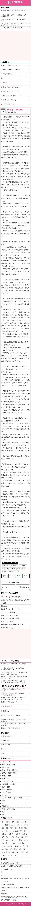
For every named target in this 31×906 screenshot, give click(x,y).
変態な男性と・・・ (7, 711)
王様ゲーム (24, 852)
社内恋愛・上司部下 (9, 784)
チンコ (6, 568)
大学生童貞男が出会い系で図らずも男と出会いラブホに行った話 (15, 898)
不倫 (13, 837)
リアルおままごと (6, 74)
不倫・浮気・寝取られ (10, 770)
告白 (17, 852)
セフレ (8, 840)
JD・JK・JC (6, 762)
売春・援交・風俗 (8, 809)
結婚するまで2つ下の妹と (9, 615)
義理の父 (3, 834)
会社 (7, 828)
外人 (3, 812)
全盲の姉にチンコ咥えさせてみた (12, 624)
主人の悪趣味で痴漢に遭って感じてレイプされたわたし (13, 724)
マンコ (13, 568)
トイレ (9, 831)
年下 (2, 840)
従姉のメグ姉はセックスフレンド (11, 87)
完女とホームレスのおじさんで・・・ (12, 728)
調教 (8, 822)
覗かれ (3, 822)
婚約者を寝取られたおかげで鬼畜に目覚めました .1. (13, 720)
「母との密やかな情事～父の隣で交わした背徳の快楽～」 (13, 15)
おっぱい (6, 565)
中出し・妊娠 (7, 789)
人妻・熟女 (6, 778)
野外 (20, 828)
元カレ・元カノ (7, 776)
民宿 (21, 831)
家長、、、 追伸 (7, 621)
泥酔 (3, 801)
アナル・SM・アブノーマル (12, 798)
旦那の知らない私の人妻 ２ (9, 91)
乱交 (3, 803)
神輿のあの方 (23, 587)
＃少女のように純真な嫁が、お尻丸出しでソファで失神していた (13, 668)
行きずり (14, 840)
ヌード (3, 852)
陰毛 (20, 849)
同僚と (3, 749)
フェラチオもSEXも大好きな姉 (10, 69)
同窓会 (26, 828)
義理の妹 (24, 834)
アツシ (8, 587)
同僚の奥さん (5, 740)
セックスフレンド (8, 781)
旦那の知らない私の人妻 (8, 100)
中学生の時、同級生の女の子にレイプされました (13, 664)
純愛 (13, 852)
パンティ (3, 846)
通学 (16, 828)
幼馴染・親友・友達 (9, 773)
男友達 (20, 840)
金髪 (17, 822)
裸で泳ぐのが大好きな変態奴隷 (10, 715)
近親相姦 (15, 562)
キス (18, 843)
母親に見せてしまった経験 (10, 618)
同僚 (17, 837)
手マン (8, 843)
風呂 (17, 571)
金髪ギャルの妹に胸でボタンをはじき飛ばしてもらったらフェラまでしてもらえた (13, 681)
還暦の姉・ (5, 606)
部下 (26, 837)
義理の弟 (17, 834)
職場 (11, 828)
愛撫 (23, 843)
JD (21, 825)
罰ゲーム (13, 855)
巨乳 (11, 849)
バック (13, 843)
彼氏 (2, 837)
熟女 (22, 822)
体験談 (27, 846)
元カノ (8, 837)
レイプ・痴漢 (7, 792)
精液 (11, 571)
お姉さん (23, 565)
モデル (13, 825)
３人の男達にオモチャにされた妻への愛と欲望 (13, 20)
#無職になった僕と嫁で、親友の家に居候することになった (14, 677)
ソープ (22, 846)
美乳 (15, 849)
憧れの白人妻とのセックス (9, 65)
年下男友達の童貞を (7, 884)
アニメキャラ (5, 855)
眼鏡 (16, 846)
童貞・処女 (6, 787)
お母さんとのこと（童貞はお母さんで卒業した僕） (15, 601)
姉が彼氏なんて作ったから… (11, 609)
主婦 (18, 825)
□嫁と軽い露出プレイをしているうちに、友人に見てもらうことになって (14, 24)
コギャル (26, 825)
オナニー (6, 562)
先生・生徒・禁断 (8, 765)
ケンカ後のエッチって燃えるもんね (11, 27)
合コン (3, 831)
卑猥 (8, 852)
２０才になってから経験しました (11, 95)
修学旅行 (15, 831)
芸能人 (7, 825)
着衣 (26, 822)
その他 (4, 814)
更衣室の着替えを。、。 (9, 628)
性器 (24, 849)
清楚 (2, 828)
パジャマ (10, 846)
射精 (5, 571)
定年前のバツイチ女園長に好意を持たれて (13, 10)
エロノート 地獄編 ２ (9, 612)
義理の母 (10, 834)
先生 (22, 837)
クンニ (26, 840)
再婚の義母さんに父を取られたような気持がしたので (15, 880)
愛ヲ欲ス (4, 82)
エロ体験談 (4, 849)
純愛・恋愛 (6, 767)
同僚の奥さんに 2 (6, 706)
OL (2, 825)
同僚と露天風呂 (5, 744)
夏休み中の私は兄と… (7, 104)
